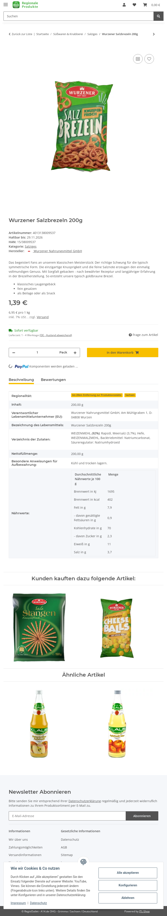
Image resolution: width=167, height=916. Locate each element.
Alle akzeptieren (128, 872)
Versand (43, 317)
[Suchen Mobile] (78, 16)
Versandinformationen (25, 855)
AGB (64, 847)
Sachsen (130, 395)
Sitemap (67, 855)
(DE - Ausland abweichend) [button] (56, 335)
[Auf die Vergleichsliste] (138, 59)
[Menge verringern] (13, 352)
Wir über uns (18, 839)
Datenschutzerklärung (84, 801)
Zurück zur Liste (22, 34)
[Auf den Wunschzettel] (149, 59)
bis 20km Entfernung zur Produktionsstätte (96, 395)
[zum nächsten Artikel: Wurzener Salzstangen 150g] (153, 34)
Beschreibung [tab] (21, 380)
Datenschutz (38, 903)
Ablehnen (127, 898)
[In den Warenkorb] (12, 48)
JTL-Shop (144, 911)
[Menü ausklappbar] (5, 2)
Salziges (31, 246)
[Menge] (37, 352)
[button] (124, 4)
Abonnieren (142, 816)
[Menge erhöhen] (75, 352)
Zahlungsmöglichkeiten (26, 847)
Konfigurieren (128, 885)
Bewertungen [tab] (53, 380)
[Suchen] (159, 16)
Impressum (18, 903)
